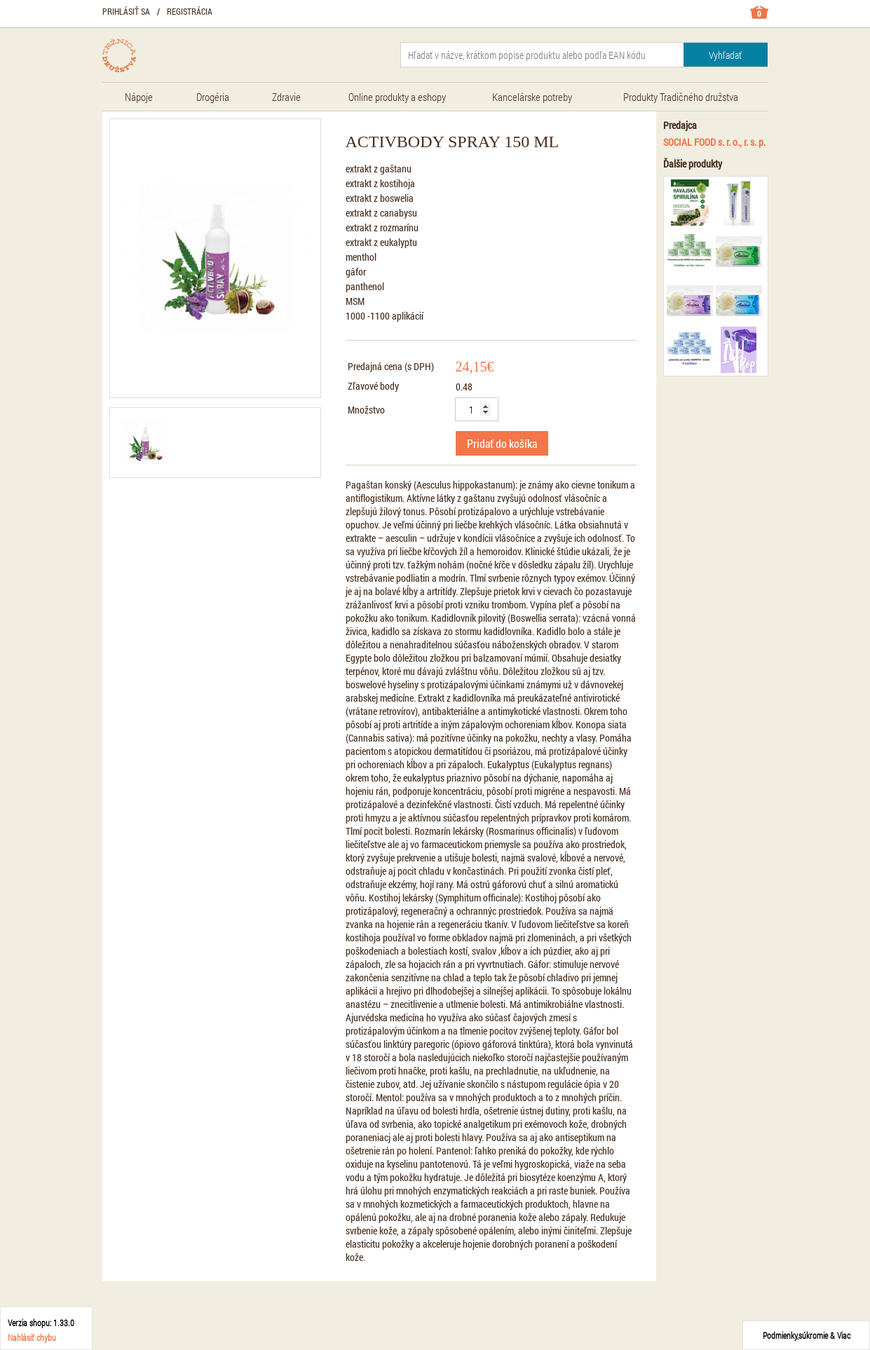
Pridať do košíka (502, 443)
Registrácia (189, 11)
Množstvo (366, 409)
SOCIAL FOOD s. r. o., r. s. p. (714, 142)
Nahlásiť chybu (32, 1337)
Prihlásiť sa (126, 11)
